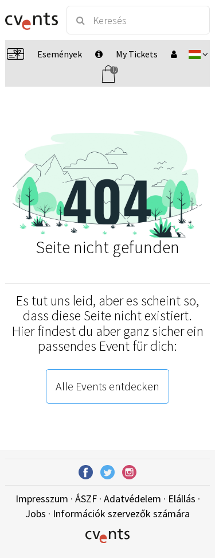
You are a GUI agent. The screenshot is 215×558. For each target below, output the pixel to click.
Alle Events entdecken (107, 386)
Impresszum (41, 498)
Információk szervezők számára (121, 513)
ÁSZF (86, 498)
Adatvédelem (132, 498)
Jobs (35, 513)
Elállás (182, 498)
